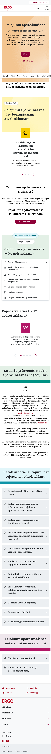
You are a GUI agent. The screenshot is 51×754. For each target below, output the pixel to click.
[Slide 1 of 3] (22, 174)
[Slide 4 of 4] (30, 355)
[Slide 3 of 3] (28, 174)
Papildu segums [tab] (25, 242)
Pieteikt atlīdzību (39, 3)
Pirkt (25, 54)
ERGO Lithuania (7, 732)
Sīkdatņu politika (7, 751)
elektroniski (42, 423)
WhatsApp (32, 692)
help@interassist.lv (25, 413)
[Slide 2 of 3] (25, 174)
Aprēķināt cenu (25, 222)
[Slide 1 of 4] (21, 355)
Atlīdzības (32, 688)
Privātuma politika (21, 751)
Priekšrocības (15, 76)
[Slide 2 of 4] (24, 355)
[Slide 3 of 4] (27, 355)
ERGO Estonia (6, 736)
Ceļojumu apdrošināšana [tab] (25, 235)
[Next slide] (34, 174)
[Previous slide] (17, 174)
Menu (47, 8)
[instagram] (7, 741)
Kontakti (7, 692)
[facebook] (3, 741)
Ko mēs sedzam (28, 76)
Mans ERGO (8, 688)
